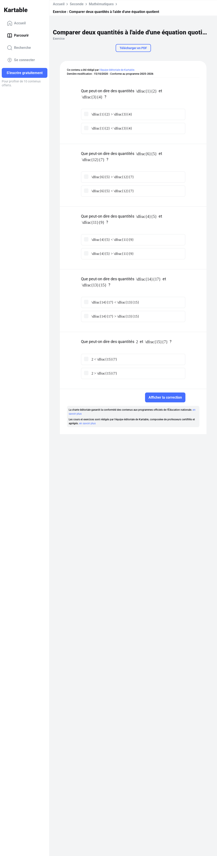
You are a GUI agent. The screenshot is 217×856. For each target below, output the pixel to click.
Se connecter (21, 60)
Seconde (77, 4)
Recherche (19, 47)
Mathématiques (101, 4)
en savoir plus (87, 423)
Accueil (16, 23)
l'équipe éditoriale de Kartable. (117, 69)
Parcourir (18, 35)
